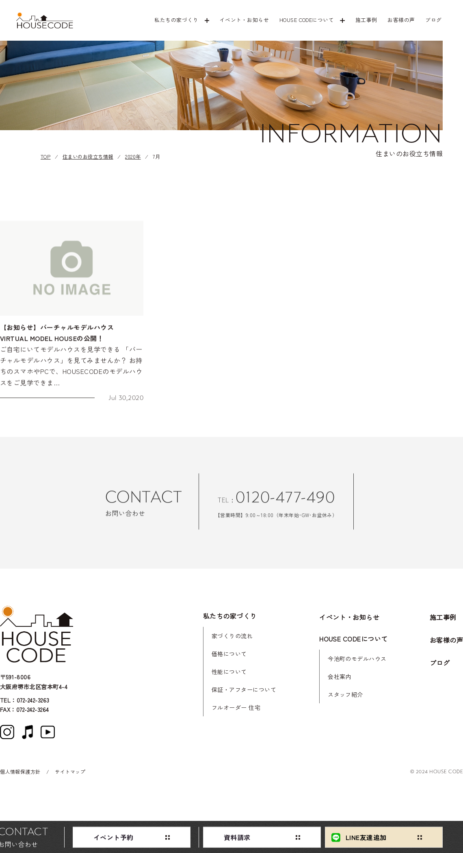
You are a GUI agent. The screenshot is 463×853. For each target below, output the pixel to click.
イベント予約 (113, 839)
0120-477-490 (285, 502)
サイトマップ (70, 771)
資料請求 (237, 839)
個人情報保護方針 (20, 771)
